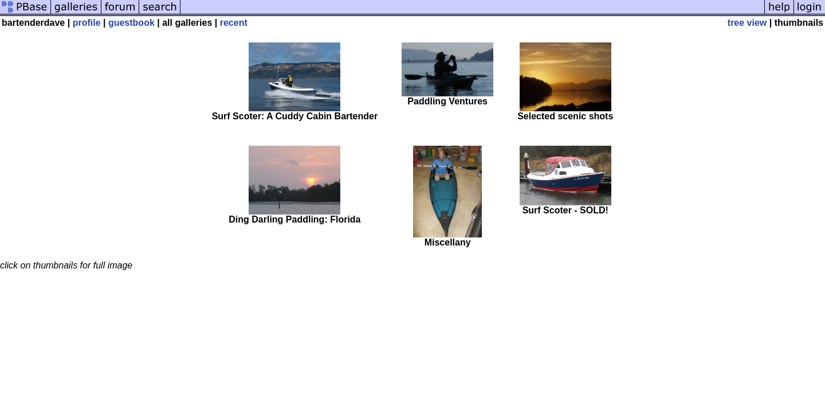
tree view (747, 23)
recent (233, 23)
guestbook (131, 23)
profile (87, 23)
